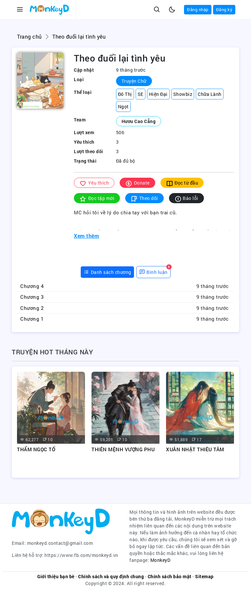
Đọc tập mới (96, 198)
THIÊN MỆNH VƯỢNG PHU (123, 449)
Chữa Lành (210, 94)
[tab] (107, 272)
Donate (137, 183)
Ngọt (123, 106)
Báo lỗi (186, 198)
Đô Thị (125, 94)
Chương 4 (31, 286)
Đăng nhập (198, 9)
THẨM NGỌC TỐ (36, 449)
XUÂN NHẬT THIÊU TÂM (195, 449)
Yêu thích (94, 183)
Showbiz (182, 94)
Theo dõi (144, 198)
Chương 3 (31, 297)
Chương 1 (31, 318)
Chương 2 (31, 308)
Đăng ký (224, 9)
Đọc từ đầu (182, 183)
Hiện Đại (158, 94)
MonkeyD (160, 560)
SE (140, 94)
